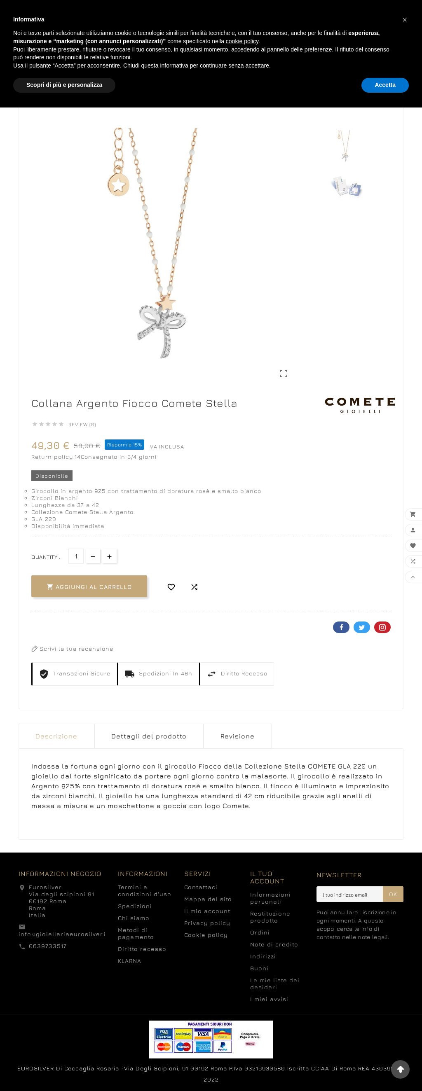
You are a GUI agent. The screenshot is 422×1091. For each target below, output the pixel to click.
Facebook (341, 627)
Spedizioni (135, 905)
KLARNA (129, 960)
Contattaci (201, 886)
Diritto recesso (142, 948)
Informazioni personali (270, 898)
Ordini (260, 932)
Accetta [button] (385, 85)
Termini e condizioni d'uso (144, 890)
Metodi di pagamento (136, 933)
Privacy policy (207, 922)
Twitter (362, 627)
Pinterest (382, 627)
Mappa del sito (208, 898)
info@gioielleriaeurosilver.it (63, 933)
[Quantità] (76, 556)
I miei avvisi (269, 998)
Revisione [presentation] (237, 736)
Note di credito (274, 944)
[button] (404, 19)
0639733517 (48, 945)
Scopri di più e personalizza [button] (64, 85)
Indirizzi (263, 956)
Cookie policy (206, 934)
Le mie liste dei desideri (275, 984)
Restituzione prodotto (270, 917)
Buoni (259, 968)
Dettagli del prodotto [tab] (149, 736)
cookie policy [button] (242, 41)
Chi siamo (134, 917)
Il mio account (207, 910)
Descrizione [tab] (56, 736)
